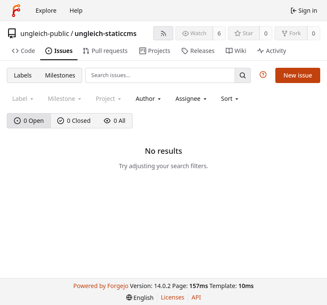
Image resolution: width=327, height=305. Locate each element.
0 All (114, 120)
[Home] (16, 10)
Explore (46, 10)
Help (76, 10)
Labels (23, 75)
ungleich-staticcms (105, 33)
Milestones (60, 75)
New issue (297, 75)
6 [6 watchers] (219, 33)
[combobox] (149, 98)
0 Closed (74, 120)
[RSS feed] (163, 33)
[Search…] (243, 75)
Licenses (173, 297)
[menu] (231, 98)
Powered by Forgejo (100, 286)
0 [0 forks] (313, 33)
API (196, 297)
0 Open (29, 120)
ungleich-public (44, 33)
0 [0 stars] (266, 33)
